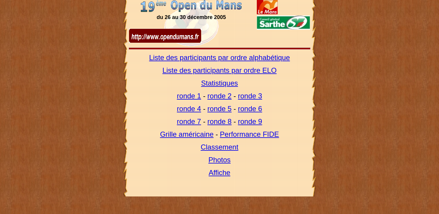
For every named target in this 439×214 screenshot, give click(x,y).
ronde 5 (219, 109)
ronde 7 (189, 121)
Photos (219, 160)
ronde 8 (219, 121)
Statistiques (219, 83)
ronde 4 (189, 109)
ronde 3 (250, 96)
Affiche (219, 173)
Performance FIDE (249, 134)
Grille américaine (186, 134)
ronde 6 (250, 109)
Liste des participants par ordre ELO (219, 70)
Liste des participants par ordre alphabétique (219, 58)
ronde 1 (189, 96)
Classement (219, 147)
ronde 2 (219, 96)
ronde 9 (250, 121)
